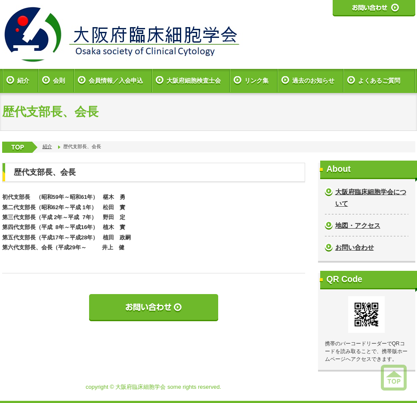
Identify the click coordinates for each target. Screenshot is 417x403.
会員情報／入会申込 (116, 80)
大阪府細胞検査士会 (194, 80)
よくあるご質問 (379, 80)
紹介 (23, 80)
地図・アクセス (357, 225)
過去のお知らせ (313, 80)
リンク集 (256, 80)
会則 (59, 80)
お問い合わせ (354, 247)
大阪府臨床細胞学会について (370, 197)
